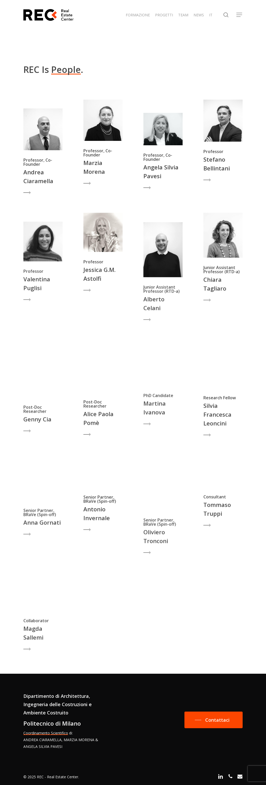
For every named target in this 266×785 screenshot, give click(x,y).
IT (210, 14)
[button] (239, 15)
